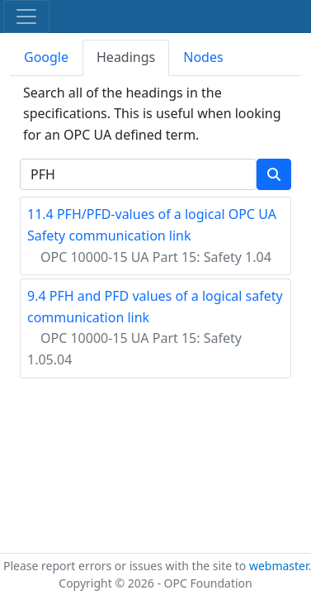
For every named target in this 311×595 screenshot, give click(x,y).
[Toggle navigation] (26, 16)
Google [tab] (46, 57)
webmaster (279, 566)
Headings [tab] (126, 57)
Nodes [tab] (203, 57)
